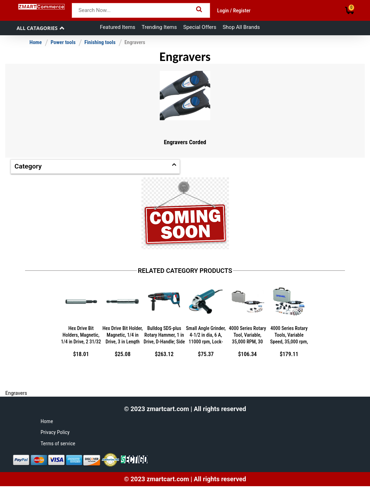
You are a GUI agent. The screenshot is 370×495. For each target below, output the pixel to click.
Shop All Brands (241, 27)
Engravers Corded (185, 142)
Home (35, 42)
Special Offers (200, 27)
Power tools (62, 42)
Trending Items (159, 27)
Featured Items (117, 27)
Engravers (135, 42)
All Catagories (37, 28)
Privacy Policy (55, 432)
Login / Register (234, 10)
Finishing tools (99, 42)
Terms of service (58, 443)
